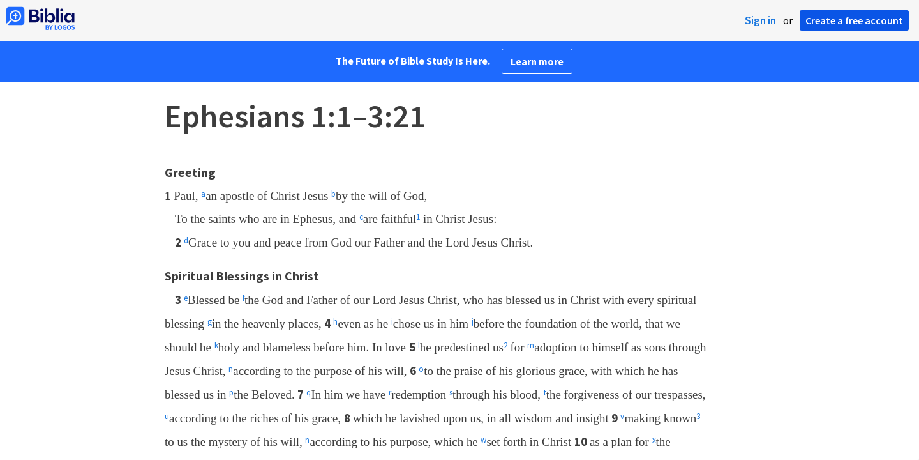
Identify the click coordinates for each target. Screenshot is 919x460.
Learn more (537, 61)
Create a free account (854, 20)
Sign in (760, 20)
